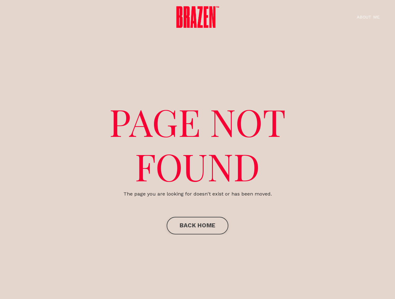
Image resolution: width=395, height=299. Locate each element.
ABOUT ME (368, 17)
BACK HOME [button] (197, 225)
